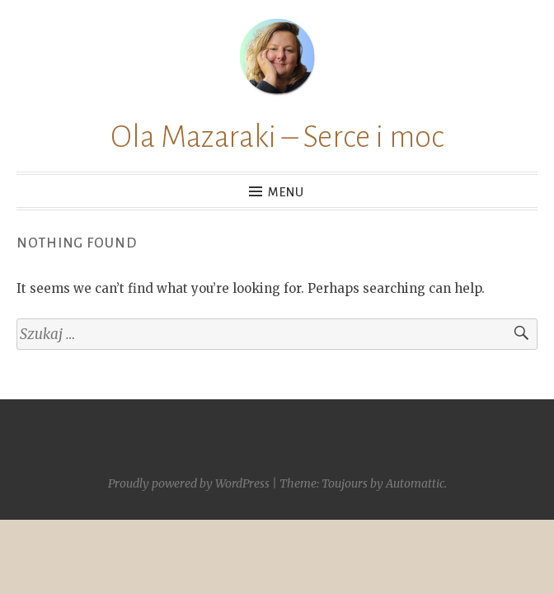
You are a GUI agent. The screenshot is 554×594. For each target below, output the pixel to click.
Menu (286, 192)
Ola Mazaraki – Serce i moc (277, 136)
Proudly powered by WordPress (189, 483)
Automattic (415, 483)
